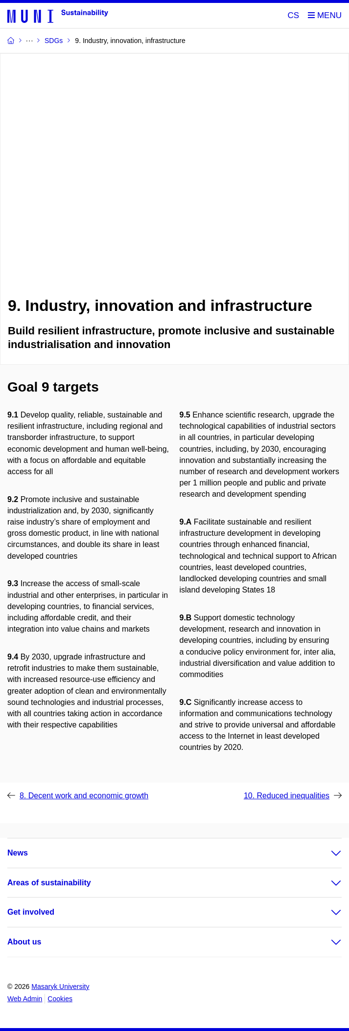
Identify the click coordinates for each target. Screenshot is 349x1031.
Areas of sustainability (49, 882)
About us (24, 942)
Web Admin (24, 999)
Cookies (59, 999)
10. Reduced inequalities (286, 795)
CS (294, 15)
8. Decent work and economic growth (84, 795)
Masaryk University (60, 986)
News (17, 853)
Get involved (30, 912)
